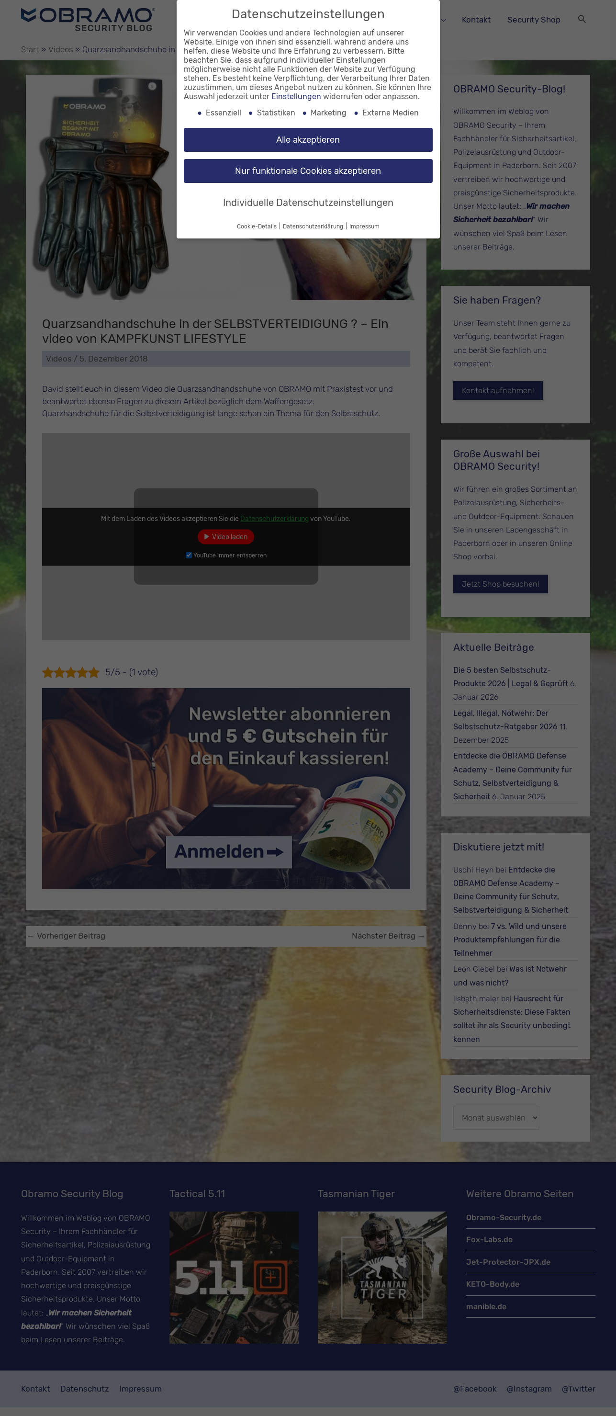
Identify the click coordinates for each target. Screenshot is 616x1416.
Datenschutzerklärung (314, 226)
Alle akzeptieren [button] (308, 140)
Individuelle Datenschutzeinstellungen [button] (308, 202)
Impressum (364, 226)
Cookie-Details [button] (257, 226)
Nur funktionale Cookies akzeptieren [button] (308, 171)
